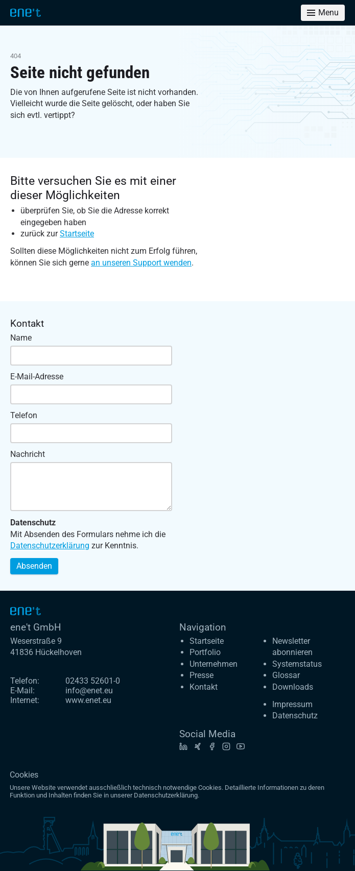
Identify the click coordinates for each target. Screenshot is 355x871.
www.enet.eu (88, 700)
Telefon (23, 415)
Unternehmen (214, 664)
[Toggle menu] (323, 13)
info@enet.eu (89, 690)
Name (21, 338)
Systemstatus (297, 664)
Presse (202, 675)
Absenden (34, 566)
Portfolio (205, 652)
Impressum (292, 704)
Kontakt (204, 687)
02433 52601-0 (92, 681)
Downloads (292, 687)
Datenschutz (295, 715)
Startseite (77, 233)
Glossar (286, 675)
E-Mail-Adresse (36, 376)
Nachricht (27, 454)
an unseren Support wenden (141, 263)
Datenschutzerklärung (49, 545)
